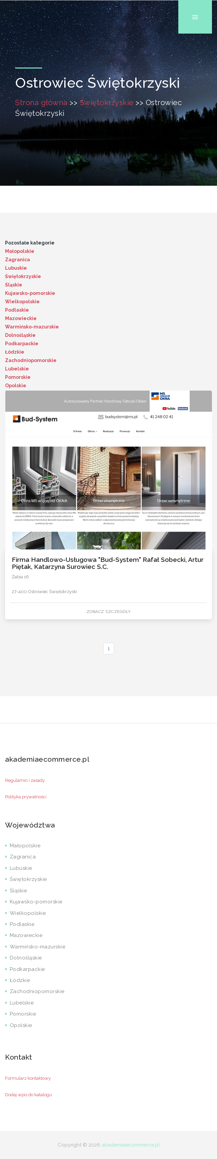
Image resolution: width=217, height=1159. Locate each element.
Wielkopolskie (22, 301)
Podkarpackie (21, 343)
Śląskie (13, 284)
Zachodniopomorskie (31, 360)
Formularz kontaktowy (28, 1078)
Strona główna (41, 102)
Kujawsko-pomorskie (30, 293)
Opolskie (15, 385)
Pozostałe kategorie (30, 243)
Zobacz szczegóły (108, 611)
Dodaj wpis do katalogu (28, 1094)
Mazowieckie (21, 318)
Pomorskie (18, 377)
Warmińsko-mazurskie (32, 326)
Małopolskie (19, 251)
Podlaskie (17, 310)
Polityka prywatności (25, 796)
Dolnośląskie (20, 335)
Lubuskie (16, 268)
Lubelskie (17, 368)
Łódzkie (14, 352)
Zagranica (17, 259)
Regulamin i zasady (25, 780)
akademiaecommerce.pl (131, 1145)
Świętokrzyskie (107, 102)
